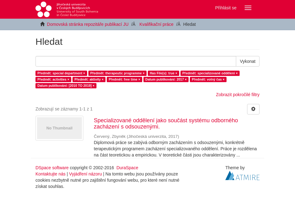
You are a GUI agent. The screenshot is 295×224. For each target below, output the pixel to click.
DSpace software (52, 167)
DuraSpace (127, 167)
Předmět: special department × (61, 73)
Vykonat (247, 61)
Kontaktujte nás (50, 173)
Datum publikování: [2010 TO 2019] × (65, 85)
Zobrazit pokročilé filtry (238, 94)
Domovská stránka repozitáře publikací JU (88, 24)
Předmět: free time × (124, 79)
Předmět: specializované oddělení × (210, 73)
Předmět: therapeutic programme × (117, 73)
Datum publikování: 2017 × (166, 79)
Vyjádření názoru (85, 173)
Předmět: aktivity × (89, 79)
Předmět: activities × (53, 79)
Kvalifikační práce (156, 24)
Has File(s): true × (163, 73)
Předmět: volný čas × (208, 79)
